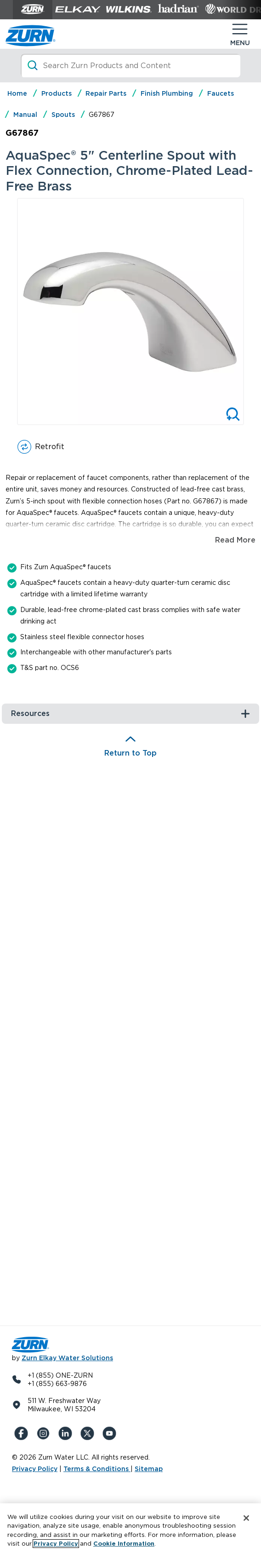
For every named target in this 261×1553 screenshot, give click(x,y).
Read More (235, 540)
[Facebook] (23, 1433)
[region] (130, 1528)
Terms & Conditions (96, 1468)
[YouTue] (111, 1433)
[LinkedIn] (67, 1433)
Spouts (63, 114)
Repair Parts (105, 93)
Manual (25, 114)
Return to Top (130, 753)
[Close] (246, 1518)
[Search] (130, 65)
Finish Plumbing (167, 93)
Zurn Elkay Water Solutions (67, 1358)
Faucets (220, 93)
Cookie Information (123, 1543)
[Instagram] (45, 1433)
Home (17, 93)
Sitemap (149, 1468)
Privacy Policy (34, 1468)
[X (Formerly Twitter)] (89, 1433)
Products (56, 93)
